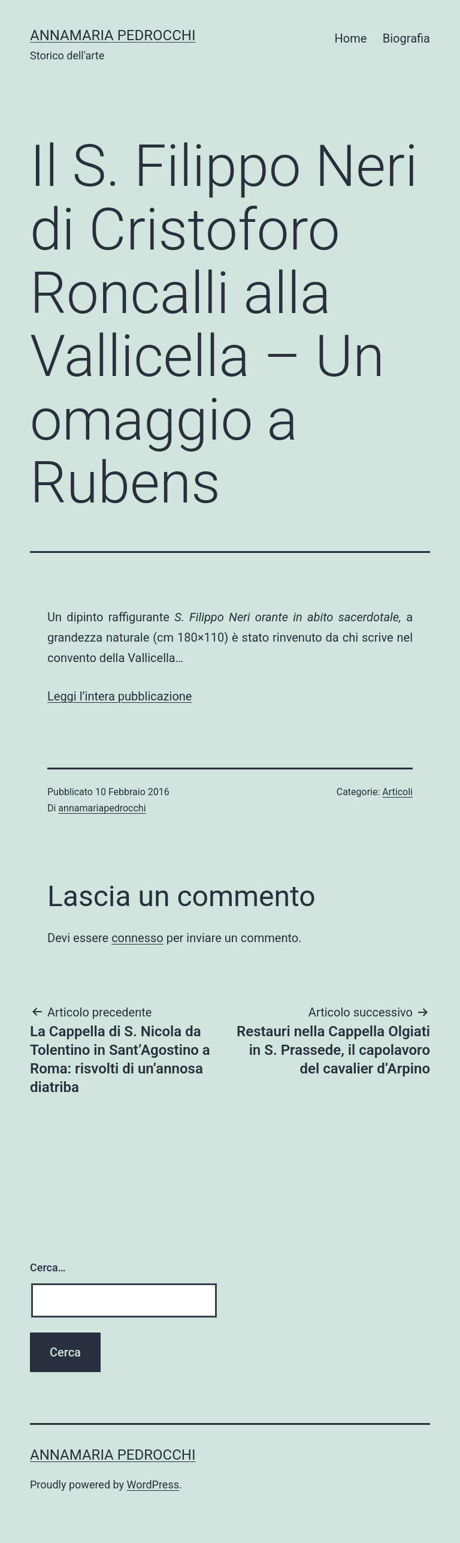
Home (351, 38)
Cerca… (47, 1267)
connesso (137, 938)
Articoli (397, 792)
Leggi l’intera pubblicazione (119, 696)
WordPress (153, 1484)
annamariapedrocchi (102, 808)
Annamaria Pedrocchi (112, 35)
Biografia (406, 38)
